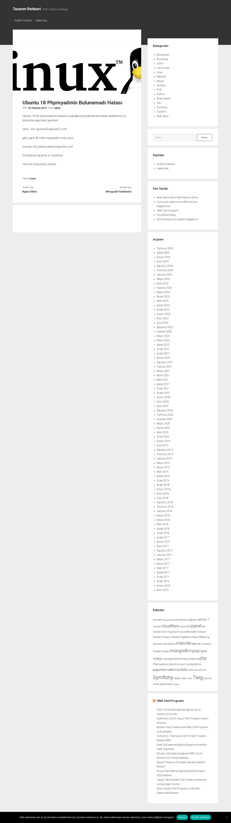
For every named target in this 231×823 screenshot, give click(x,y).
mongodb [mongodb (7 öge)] (179, 649)
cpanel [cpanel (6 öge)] (195, 624)
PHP (159, 88)
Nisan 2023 (163, 295)
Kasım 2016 (164, 584)
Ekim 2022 (163, 317)
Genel (160, 62)
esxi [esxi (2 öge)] (174, 630)
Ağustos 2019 (165, 448)
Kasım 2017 (164, 540)
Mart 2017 (162, 567)
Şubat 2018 (163, 527)
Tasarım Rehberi (27, 9)
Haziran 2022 (164, 330)
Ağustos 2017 (165, 549)
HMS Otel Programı (168, 209)
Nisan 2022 (163, 339)
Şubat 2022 (163, 343)
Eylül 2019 (162, 444)
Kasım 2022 (164, 312)
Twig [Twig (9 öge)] (198, 676)
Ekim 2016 (163, 588)
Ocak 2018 (163, 531)
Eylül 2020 (162, 404)
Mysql (160, 79)
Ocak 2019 (163, 479)
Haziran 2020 (164, 418)
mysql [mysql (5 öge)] (194, 649)
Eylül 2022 (162, 321)
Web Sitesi (163, 115)
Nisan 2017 (163, 562)
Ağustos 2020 (165, 409)
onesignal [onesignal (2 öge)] (168, 657)
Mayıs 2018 (163, 514)
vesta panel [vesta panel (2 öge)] (160, 683)
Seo (159, 101)
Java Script (163, 66)
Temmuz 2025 (165, 247)
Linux (32, 177)
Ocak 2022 (163, 348)
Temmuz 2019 (165, 453)
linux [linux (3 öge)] (202, 636)
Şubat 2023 (163, 304)
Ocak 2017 (163, 575)
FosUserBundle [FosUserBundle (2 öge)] (187, 630)
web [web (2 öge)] (169, 683)
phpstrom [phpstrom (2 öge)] (175, 663)
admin (57, 106)
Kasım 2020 (164, 396)
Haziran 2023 (164, 286)
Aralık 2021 (163, 352)
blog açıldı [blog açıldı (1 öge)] (167, 619)
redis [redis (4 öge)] (184, 668)
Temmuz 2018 (165, 505)
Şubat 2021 (163, 383)
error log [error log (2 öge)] (167, 630)
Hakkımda (43, 20)
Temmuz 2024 (165, 269)
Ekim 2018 (163, 492)
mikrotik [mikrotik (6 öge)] (183, 642)
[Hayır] (226, 817)
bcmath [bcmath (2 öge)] (157, 618)
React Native (164, 97)
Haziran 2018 (164, 510)
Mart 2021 (162, 378)
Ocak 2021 (163, 387)
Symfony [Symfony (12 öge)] (163, 676)
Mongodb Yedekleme (119, 190)
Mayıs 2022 (163, 334)
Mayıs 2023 (163, 291)
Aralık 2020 (163, 391)
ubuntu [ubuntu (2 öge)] (207, 677)
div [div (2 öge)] (203, 625)
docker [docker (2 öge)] (157, 630)
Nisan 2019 (163, 466)
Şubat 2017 (163, 571)
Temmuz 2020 (165, 413)
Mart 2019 (162, 470)
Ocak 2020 (163, 435)
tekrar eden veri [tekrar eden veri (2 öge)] (183, 677)
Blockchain (163, 53)
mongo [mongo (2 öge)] (165, 650)
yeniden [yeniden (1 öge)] (176, 683)
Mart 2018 (162, 523)
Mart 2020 (162, 431)
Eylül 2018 (162, 496)
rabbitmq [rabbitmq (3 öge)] (173, 668)
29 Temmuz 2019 (37, 106)
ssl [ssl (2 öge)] (204, 668)
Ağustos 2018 (165, 501)
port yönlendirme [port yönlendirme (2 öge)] (191, 663)
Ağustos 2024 (165, 264)
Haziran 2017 (164, 553)
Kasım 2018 (164, 488)
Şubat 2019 (163, 475)
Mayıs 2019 (163, 461)
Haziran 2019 (164, 457)
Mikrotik (161, 75)
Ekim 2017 (163, 545)
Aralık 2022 (163, 308)
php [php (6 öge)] (203, 657)
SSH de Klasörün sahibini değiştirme (177, 218)
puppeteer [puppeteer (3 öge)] (160, 668)
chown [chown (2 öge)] (157, 625)
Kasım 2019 (164, 440)
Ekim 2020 (163, 400)
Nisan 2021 (163, 374)
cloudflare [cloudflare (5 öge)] (170, 625)
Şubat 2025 (163, 251)
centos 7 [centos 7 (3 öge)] (203, 618)
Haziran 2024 (164, 273)
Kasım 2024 (164, 256)
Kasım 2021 (164, 356)
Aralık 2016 (163, 580)
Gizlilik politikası (201, 817)
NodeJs (161, 84)
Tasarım (161, 110)
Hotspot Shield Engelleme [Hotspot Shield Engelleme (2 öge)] (176, 636)
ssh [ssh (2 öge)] (200, 668)
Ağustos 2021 (165, 361)
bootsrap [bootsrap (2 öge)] (177, 618)
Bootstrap (162, 58)
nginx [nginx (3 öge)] (203, 650)
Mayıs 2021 (163, 369)
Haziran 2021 (164, 365)
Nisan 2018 (163, 518)
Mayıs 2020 (163, 422)
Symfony (162, 106)
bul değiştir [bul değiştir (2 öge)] (189, 618)
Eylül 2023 (162, 282)
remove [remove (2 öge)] (192, 668)
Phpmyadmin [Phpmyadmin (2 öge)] (160, 663)
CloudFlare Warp (166, 213)
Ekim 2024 (163, 260)
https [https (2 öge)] (195, 636)
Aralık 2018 (163, 483)
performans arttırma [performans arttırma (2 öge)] (187, 657)
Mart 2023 (162, 299)
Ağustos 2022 (165, 326)
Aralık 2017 (163, 536)
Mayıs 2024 (163, 277)
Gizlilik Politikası (23, 20)
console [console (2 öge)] (184, 625)
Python (161, 93)
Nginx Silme (29, 190)
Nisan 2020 (163, 426)
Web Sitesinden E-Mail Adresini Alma (177, 196)
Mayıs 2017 (163, 558)
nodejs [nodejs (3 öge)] (157, 657)
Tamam (182, 817)
